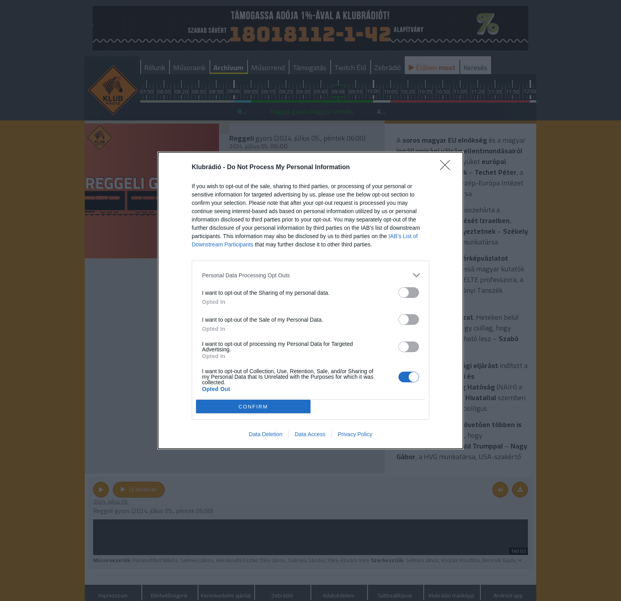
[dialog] (310, 300)
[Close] (447, 167)
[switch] (408, 292)
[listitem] (310, 275)
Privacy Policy (355, 434)
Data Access (310, 434)
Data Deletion (265, 434)
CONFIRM (253, 407)
